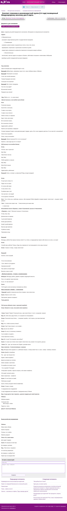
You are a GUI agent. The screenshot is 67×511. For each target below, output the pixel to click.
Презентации (4, 488)
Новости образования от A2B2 (33, 7)
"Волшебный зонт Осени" (40, 483)
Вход (53, 2)
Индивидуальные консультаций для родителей (12, 483)
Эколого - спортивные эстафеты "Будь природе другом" (14, 493)
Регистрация (61, 2)
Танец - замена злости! (7, 490)
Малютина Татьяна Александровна (15, 18)
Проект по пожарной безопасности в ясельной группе (14, 485)
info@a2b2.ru (13, 508)
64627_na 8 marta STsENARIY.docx (11, 26)
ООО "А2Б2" (51, 506)
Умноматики (63, 506)
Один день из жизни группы (40, 485)
